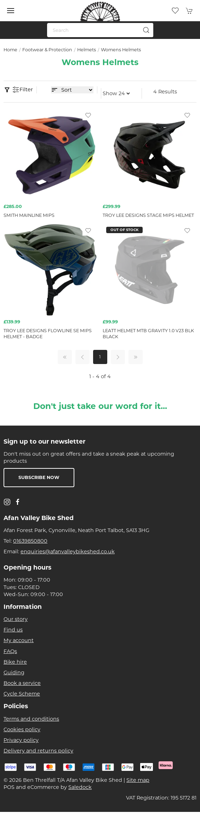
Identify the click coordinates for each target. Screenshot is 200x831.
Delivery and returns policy (38, 751)
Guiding (14, 672)
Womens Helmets (121, 49)
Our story (16, 619)
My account (19, 640)
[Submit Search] (146, 30)
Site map (137, 780)
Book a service (22, 683)
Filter (22, 89)
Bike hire (15, 662)
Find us (13, 630)
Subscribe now (38, 477)
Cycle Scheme (22, 694)
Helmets (86, 49)
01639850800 (30, 541)
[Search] (100, 30)
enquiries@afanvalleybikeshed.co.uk (68, 551)
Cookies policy (22, 729)
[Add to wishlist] (88, 115)
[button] (10, 10)
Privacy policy (21, 740)
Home (10, 49)
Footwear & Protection (47, 49)
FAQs (10, 651)
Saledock (80, 787)
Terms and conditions (31, 719)
